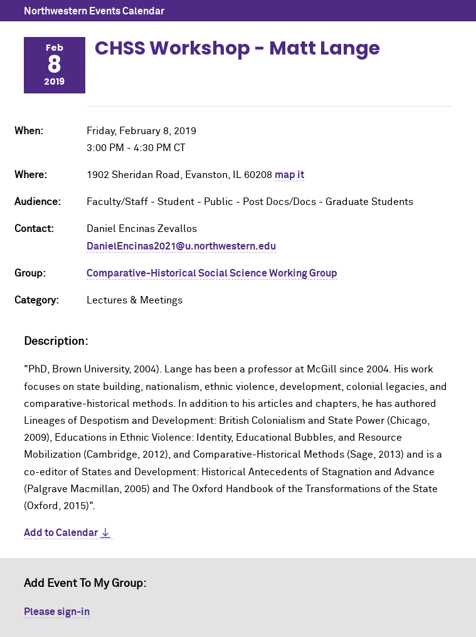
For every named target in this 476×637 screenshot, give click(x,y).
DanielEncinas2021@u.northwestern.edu (181, 246)
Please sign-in (57, 612)
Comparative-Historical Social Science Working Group (212, 273)
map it (289, 175)
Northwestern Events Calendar (94, 11)
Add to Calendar (61, 533)
